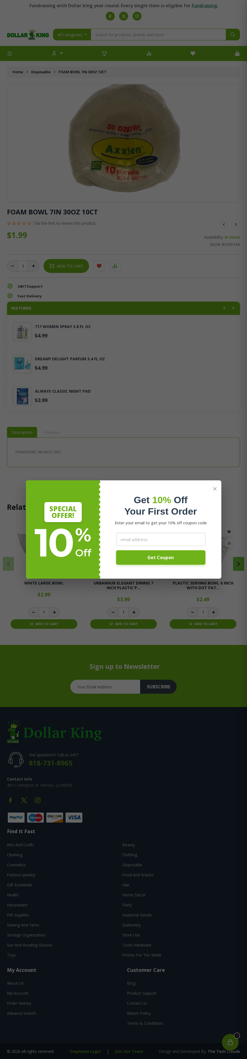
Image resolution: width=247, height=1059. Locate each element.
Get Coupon (160, 557)
